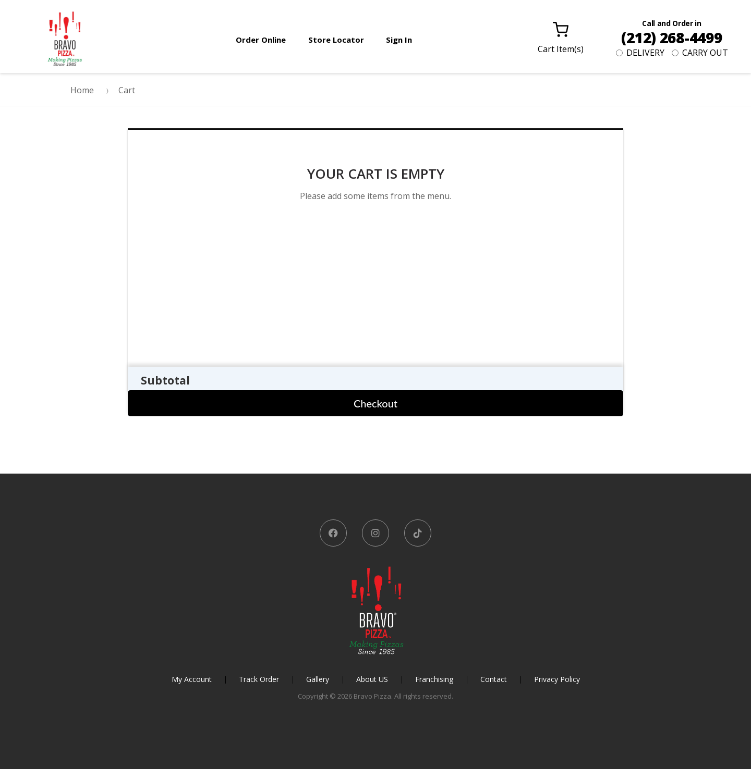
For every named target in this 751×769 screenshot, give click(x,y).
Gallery (317, 679)
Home (82, 90)
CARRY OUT (700, 52)
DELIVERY (640, 52)
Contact (493, 679)
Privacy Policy (557, 679)
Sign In (399, 39)
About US (372, 679)
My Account (192, 679)
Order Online (261, 39)
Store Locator (336, 39)
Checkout (375, 403)
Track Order (259, 679)
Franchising (434, 679)
